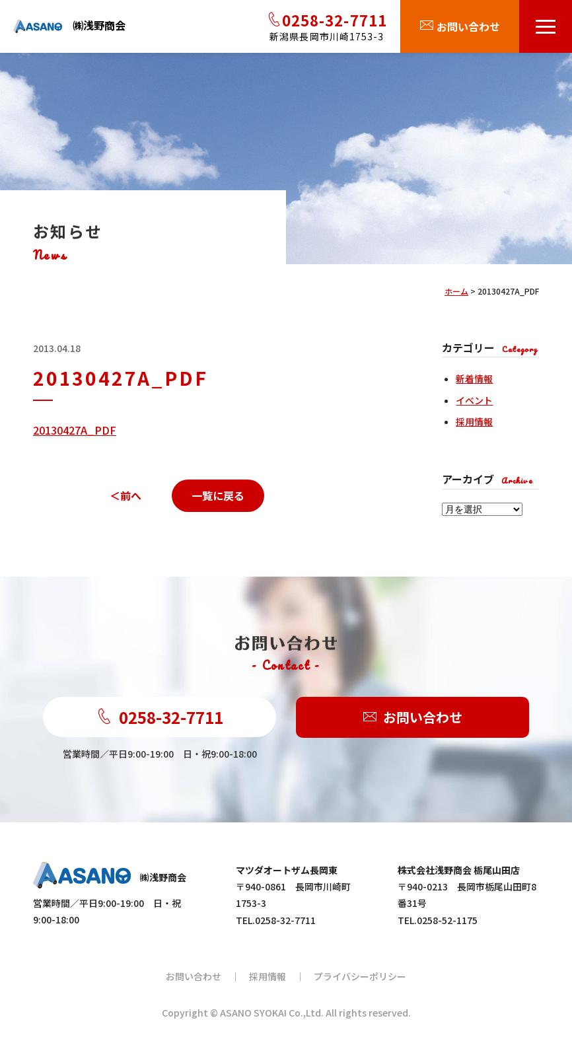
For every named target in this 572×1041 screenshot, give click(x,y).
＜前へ (125, 495)
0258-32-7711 (159, 717)
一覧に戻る (218, 495)
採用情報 (474, 421)
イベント (474, 400)
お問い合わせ (412, 717)
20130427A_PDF (74, 430)
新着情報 (474, 378)
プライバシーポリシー (360, 976)
